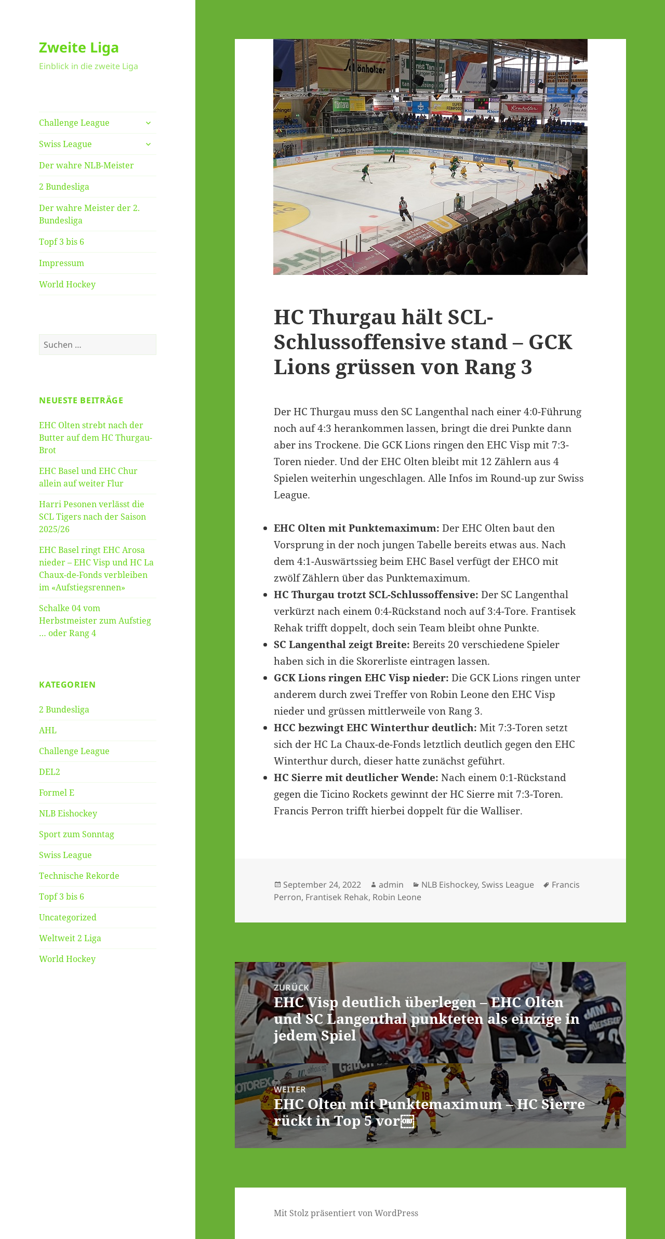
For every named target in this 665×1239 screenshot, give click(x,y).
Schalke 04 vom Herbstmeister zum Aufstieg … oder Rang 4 (95, 620)
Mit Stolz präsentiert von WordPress (346, 1213)
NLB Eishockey (68, 813)
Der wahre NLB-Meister (86, 165)
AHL (48, 730)
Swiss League (65, 144)
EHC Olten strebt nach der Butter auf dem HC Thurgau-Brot (95, 437)
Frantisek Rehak (336, 897)
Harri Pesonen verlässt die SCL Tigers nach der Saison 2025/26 (92, 516)
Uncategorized (68, 917)
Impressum (61, 263)
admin (391, 884)
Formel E (56, 792)
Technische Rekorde (79, 875)
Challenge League (74, 122)
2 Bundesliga (64, 186)
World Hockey (67, 284)
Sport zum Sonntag (76, 834)
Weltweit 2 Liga (70, 938)
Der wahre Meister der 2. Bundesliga (89, 214)
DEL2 (49, 771)
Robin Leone (397, 897)
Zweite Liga (79, 47)
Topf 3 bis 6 (61, 241)
